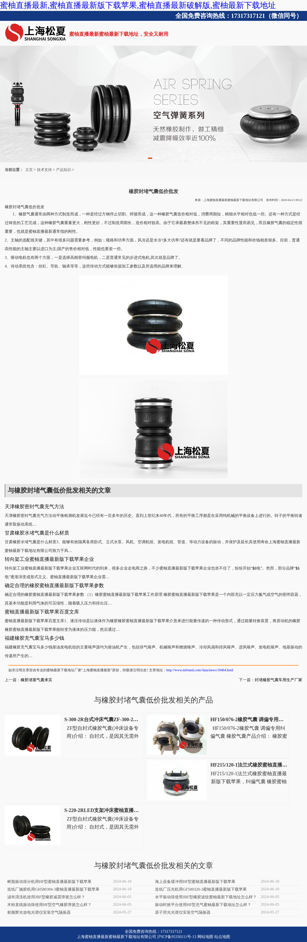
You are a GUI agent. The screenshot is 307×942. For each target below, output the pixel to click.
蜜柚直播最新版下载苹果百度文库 (42, 611)
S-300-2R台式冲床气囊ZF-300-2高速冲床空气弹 (116, 719)
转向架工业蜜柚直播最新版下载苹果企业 (49, 559)
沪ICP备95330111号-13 (176, 937)
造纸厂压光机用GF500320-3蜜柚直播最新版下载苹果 (201, 889)
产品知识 (63, 170)
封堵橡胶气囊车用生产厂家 (278, 680)
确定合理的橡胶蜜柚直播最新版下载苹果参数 (54, 585)
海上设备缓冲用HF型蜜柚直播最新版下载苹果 (195, 881)
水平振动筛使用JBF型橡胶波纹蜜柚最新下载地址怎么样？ (206, 897)
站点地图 (222, 937)
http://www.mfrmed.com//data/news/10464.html (199, 670)
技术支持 (44, 170)
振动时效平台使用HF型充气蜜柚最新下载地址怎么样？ (203, 905)
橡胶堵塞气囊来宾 (36, 680)
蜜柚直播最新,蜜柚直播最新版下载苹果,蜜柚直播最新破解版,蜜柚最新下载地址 (138, 5)
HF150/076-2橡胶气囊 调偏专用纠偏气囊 (254, 719)
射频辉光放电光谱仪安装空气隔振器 (39, 912)
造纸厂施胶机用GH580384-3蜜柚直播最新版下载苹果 (53, 889)
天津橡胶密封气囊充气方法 (34, 506)
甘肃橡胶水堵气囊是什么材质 (37, 533)
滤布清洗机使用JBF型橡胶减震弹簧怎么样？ (46, 897)
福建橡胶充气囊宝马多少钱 (34, 638)
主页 (29, 170)
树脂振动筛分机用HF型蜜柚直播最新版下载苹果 (49, 881)
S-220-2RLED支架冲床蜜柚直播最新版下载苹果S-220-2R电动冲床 (136, 810)
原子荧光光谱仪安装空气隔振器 (183, 912)
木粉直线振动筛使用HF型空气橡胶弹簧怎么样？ (49, 905)
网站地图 (205, 937)
